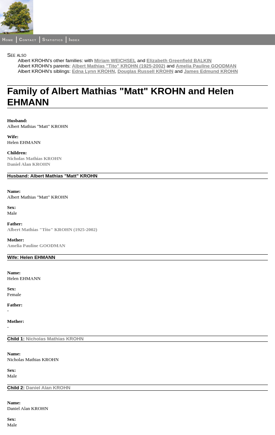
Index (74, 39)
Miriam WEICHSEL (115, 60)
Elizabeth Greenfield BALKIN (178, 60)
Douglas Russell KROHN (145, 71)
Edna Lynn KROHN (93, 71)
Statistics (52, 39)
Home (7, 39)
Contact (27, 39)
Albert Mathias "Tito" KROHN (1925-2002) (118, 66)
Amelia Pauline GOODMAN (206, 66)
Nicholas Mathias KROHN (34, 158)
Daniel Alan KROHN (28, 164)
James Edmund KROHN (211, 71)
